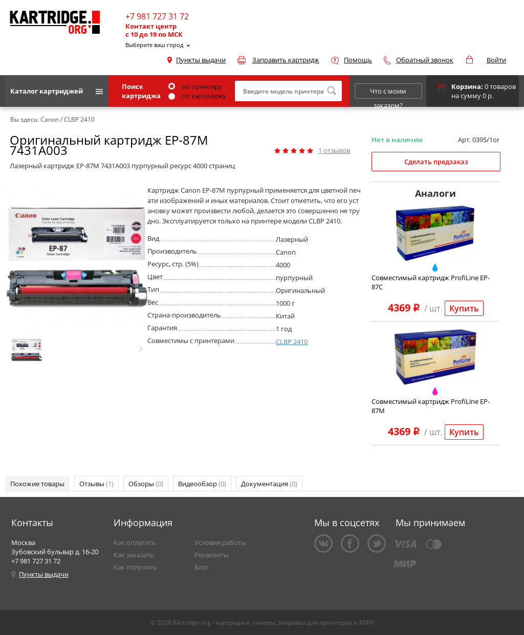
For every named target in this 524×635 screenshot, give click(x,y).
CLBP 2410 (292, 341)
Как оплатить (135, 542)
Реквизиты (211, 554)
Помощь (358, 59)
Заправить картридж (285, 59)
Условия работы (220, 542)
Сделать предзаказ (436, 161)
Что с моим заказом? (388, 92)
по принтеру (195, 86)
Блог (201, 567)
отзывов (334, 150)
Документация (269, 483)
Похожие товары (37, 483)
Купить (464, 308)
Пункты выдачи (201, 59)
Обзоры (145, 483)
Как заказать (134, 554)
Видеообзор (202, 483)
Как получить (135, 567)
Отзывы (96, 483)
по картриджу (197, 95)
